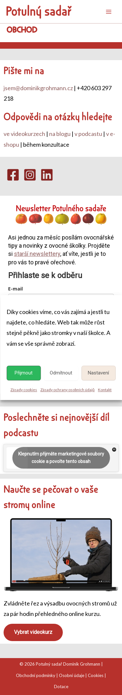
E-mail (15, 289)
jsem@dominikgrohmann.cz (38, 87)
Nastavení (98, 373)
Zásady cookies (23, 389)
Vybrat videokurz (33, 632)
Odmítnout (61, 373)
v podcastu (88, 133)
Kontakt (105, 389)
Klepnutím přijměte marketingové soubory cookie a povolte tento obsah (61, 457)
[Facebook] (13, 174)
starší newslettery (37, 253)
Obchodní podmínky (35, 675)
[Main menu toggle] (108, 12)
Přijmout (24, 373)
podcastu (21, 432)
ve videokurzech (24, 133)
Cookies (95, 675)
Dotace (61, 686)
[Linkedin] (46, 174)
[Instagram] (29, 174)
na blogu (60, 133)
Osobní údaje (71, 675)
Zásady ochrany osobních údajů (67, 389)
